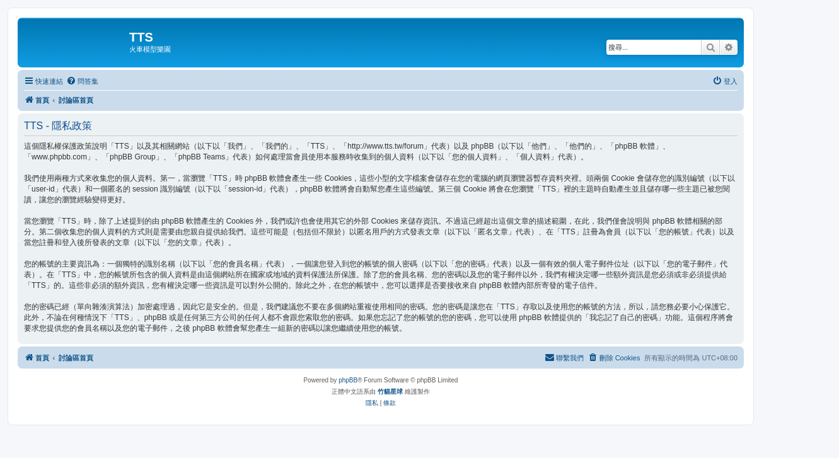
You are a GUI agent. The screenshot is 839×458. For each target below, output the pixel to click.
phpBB (347, 380)
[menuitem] (82, 81)
